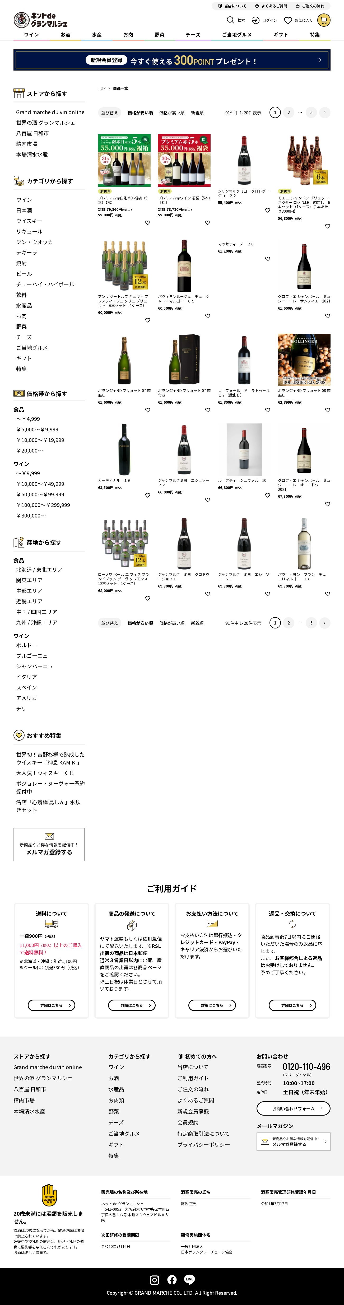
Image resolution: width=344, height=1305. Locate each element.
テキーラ (26, 252)
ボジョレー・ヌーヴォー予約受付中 (50, 787)
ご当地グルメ (237, 34)
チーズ (193, 34)
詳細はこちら (51, 1005)
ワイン (31, 34)
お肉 (128, 34)
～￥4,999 (28, 418)
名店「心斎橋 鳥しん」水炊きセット (48, 806)
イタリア (26, 677)
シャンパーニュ (34, 666)
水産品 (24, 305)
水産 (97, 34)
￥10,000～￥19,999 (40, 440)
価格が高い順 (172, 112)
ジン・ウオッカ (34, 242)
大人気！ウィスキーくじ (45, 773)
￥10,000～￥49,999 (40, 483)
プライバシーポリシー (203, 1144)
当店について (193, 1067)
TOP (102, 88)
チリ (21, 708)
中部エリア (29, 590)
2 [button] (288, 112)
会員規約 (187, 1122)
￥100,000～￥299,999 (43, 505)
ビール (24, 273)
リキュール (29, 231)
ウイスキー (29, 221)
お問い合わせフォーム (293, 1108)
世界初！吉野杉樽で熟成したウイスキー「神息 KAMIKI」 (50, 758)
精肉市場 (26, 143)
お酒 (66, 34)
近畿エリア (29, 601)
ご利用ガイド (193, 1078)
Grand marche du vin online (50, 112)
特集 (315, 34)
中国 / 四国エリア (36, 612)
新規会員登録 (193, 1111)
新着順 (197, 112)
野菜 (160, 34)
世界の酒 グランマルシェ (45, 122)
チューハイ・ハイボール (45, 284)
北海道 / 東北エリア (39, 569)
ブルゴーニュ (32, 655)
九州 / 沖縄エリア (36, 622)
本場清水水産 (32, 154)
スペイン (26, 687)
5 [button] (311, 112)
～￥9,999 (28, 473)
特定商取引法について (203, 1133)
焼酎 (21, 263)
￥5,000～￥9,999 (37, 429)
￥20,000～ (29, 450)
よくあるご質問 (195, 1100)
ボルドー (26, 645)
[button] (325, 112)
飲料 (21, 295)
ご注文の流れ (193, 1089)
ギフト (281, 34)
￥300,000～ (31, 515)
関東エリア (29, 580)
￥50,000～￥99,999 (40, 494)
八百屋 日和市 (32, 133)
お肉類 (116, 1100)
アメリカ (26, 698)
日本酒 (24, 210)
